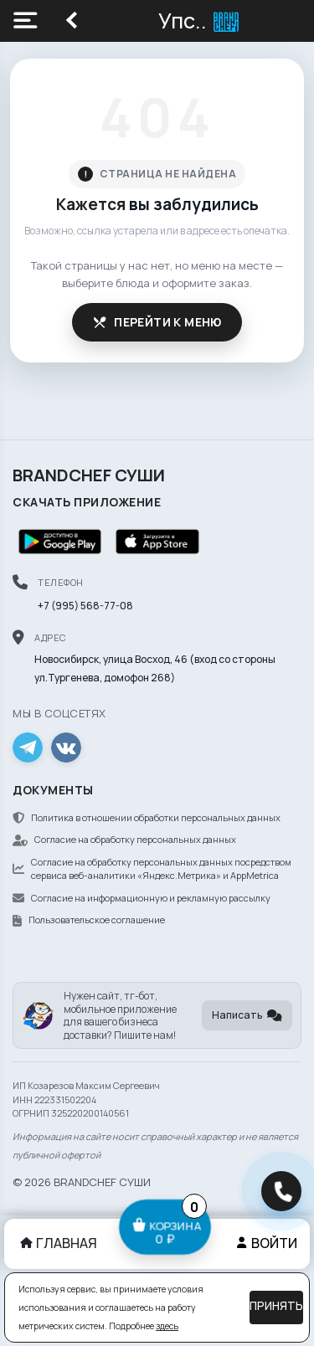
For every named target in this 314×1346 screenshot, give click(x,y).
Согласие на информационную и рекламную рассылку (141, 897)
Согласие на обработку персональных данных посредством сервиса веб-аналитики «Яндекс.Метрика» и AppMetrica (152, 868)
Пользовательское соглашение (89, 919)
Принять (276, 1305)
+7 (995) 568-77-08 (85, 606)
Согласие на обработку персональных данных (124, 839)
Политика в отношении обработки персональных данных (147, 817)
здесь (167, 1326)
